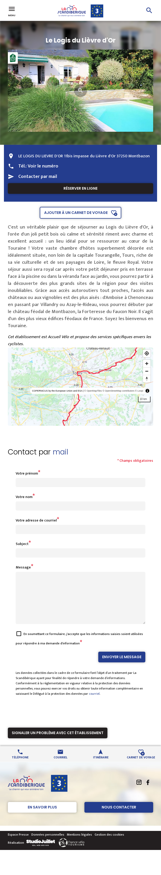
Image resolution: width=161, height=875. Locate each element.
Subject (22, 544)
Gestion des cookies (109, 844)
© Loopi (139, 390)
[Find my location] (147, 353)
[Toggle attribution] (147, 391)
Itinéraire (100, 766)
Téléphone (20, 766)
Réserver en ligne (80, 188)
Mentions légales (79, 844)
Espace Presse (18, 844)
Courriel (60, 766)
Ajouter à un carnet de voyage (76, 212)
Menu (12, 11)
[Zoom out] (147, 371)
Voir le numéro (43, 166)
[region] (80, 386)
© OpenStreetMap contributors (118, 390)
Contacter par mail (37, 177)
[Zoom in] (147, 363)
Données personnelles (47, 844)
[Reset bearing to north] (147, 378)
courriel (94, 703)
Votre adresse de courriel (36, 520)
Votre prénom (27, 473)
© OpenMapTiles (93, 390)
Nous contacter (119, 816)
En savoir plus (42, 816)
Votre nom (24, 497)
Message (23, 567)
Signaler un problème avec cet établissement (58, 742)
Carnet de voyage (141, 766)
